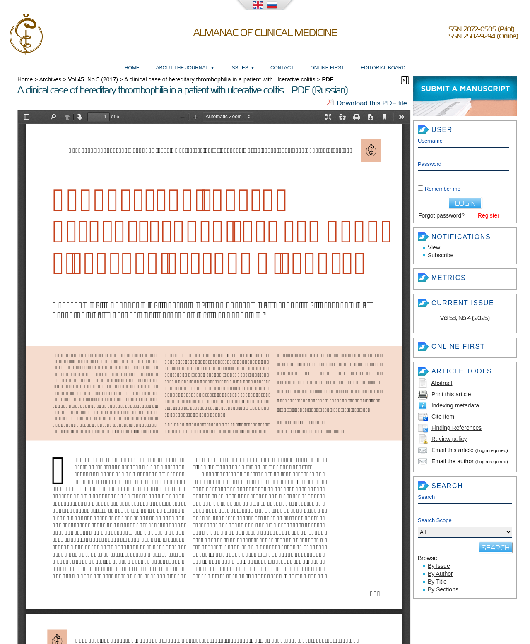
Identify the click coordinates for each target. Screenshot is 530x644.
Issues (239, 68)
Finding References (456, 427)
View (434, 247)
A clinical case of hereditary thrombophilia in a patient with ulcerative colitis (219, 79)
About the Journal (182, 68)
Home (132, 68)
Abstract (441, 383)
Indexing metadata (455, 405)
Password (429, 164)
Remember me (442, 189)
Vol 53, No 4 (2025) (465, 318)
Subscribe (440, 255)
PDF (327, 79)
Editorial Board (383, 68)
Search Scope (465, 527)
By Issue (439, 566)
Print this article (451, 394)
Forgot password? (441, 215)
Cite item (442, 416)
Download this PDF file (372, 103)
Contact (282, 68)
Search (426, 497)
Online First (327, 68)
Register (488, 215)
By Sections (443, 589)
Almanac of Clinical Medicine (265, 33)
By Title (437, 581)
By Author (440, 573)
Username (430, 141)
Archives (50, 79)
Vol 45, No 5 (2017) (93, 79)
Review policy (449, 439)
